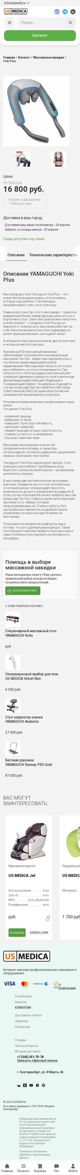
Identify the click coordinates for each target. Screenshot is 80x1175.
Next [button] (75, 160)
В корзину (17, 933)
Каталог (40, 36)
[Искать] (70, 23)
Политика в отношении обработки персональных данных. (34, 1155)
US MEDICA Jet (22, 876)
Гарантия (21, 1021)
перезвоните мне (21, 591)
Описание (16, 255)
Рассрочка (22, 1027)
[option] (23, 159)
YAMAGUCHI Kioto (40, 634)
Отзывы (20, 1040)
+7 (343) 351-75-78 (30, 1057)
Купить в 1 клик (39, 933)
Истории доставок (28, 1052)
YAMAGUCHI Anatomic (40, 720)
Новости (21, 1002)
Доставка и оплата (28, 1016)
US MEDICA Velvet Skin (40, 677)
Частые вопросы (26, 1046)
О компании (23, 997)
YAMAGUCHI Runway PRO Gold (40, 763)
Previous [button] (6, 160)
